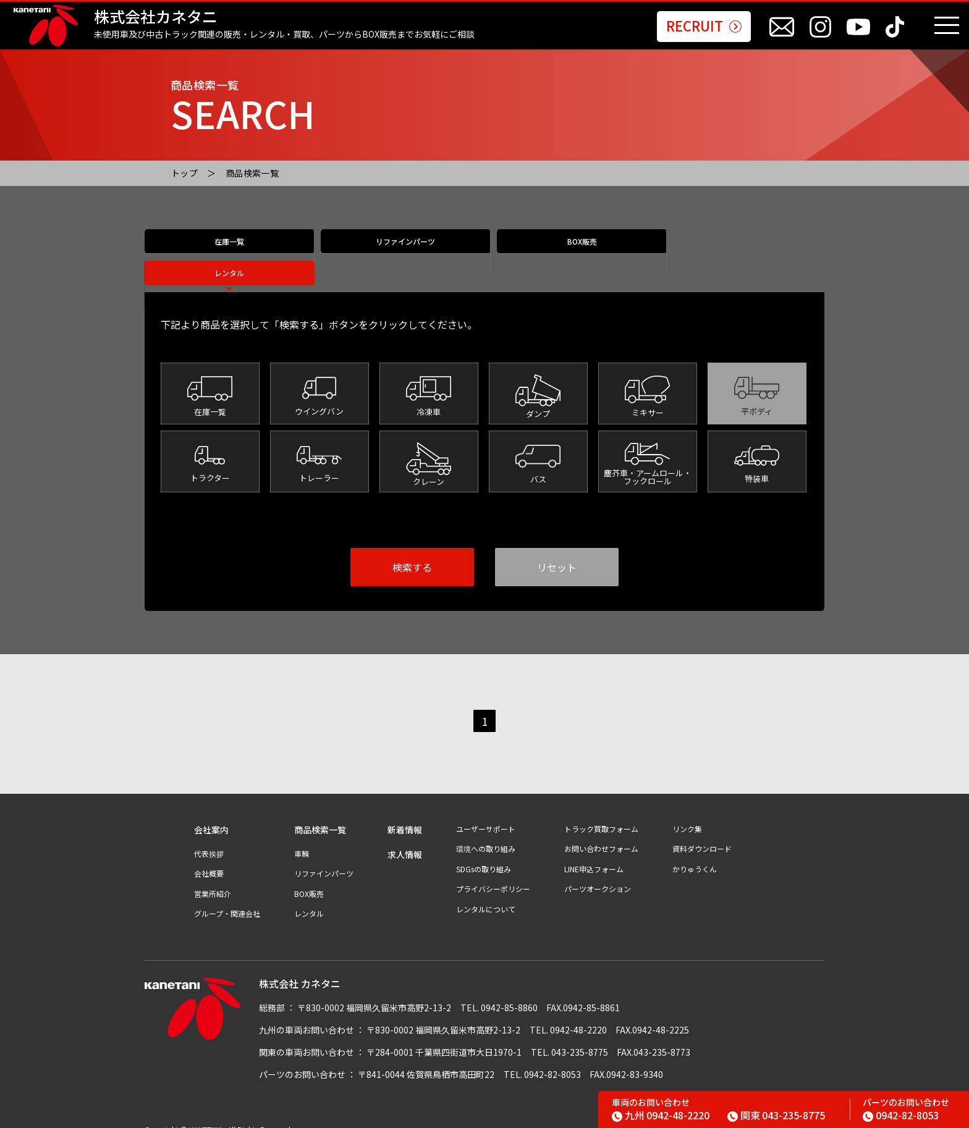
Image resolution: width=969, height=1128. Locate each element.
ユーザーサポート (485, 815)
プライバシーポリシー (493, 875)
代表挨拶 (209, 840)
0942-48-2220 (660, 1115)
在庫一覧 (229, 254)
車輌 (301, 840)
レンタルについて (485, 895)
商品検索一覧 (252, 173)
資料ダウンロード (702, 835)
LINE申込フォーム (594, 855)
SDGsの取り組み (483, 855)
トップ (184, 173)
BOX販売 (570, 254)
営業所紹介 (212, 880)
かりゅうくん (694, 855)
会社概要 (209, 860)
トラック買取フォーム (601, 815)
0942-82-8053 (901, 1115)
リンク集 (687, 815)
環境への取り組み (485, 835)
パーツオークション (597, 875)
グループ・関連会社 (227, 900)
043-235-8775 (776, 1115)
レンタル (739, 254)
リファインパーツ (399, 254)
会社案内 (211, 816)
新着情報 (404, 816)
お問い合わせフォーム (601, 835)
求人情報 (404, 841)
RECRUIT (704, 26)
